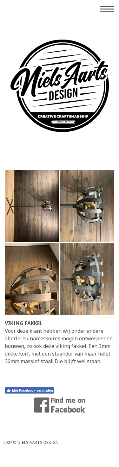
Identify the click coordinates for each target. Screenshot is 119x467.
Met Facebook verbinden (29, 390)
